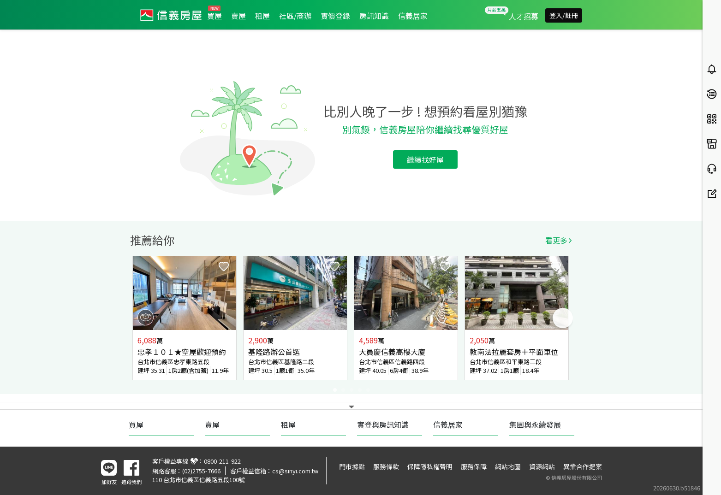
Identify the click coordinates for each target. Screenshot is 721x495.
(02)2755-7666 (201, 470)
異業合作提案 (582, 466)
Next (563, 318)
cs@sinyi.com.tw (295, 470)
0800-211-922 (222, 461)
